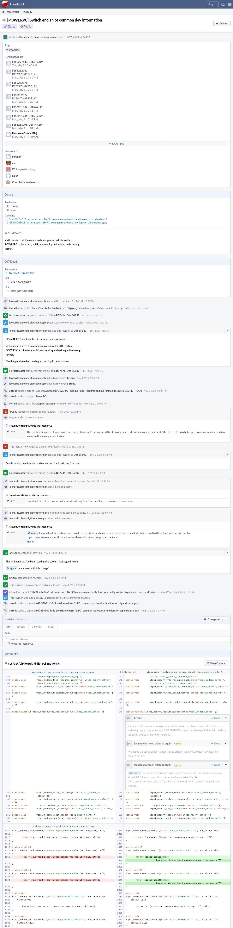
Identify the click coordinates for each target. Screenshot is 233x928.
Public (27, 26)
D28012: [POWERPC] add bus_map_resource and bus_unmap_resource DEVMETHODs (93, 390)
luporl (15, 176)
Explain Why (164, 592)
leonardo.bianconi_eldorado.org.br (42, 37)
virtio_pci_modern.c (22, 643)
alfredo (14, 210)
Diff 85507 (80, 454)
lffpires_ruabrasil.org (23, 169)
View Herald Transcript (110, 308)
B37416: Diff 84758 (68, 315)
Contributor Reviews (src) (26, 182)
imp (14, 163)
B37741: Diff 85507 (68, 473)
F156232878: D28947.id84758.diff (24, 84)
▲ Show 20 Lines (41, 826)
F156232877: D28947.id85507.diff (24, 96)
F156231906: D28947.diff (27, 124)
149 (11, 431)
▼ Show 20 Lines (85, 672)
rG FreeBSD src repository (20, 273)
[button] (230, 4)
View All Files (116, 143)
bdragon (16, 156)
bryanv (14, 206)
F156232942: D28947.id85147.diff (24, 72)
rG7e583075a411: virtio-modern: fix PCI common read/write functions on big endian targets (57, 219)
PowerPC (41, 396)
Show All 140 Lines (64, 672)
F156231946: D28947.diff (27, 116)
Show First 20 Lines (42, 672)
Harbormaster (17, 315)
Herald (13, 308)
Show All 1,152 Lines (63, 826)
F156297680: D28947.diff (27, 62)
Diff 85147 (80, 330)
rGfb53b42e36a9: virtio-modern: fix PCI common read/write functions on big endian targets (56, 222)
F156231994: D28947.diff (27, 107)
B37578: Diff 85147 (68, 371)
